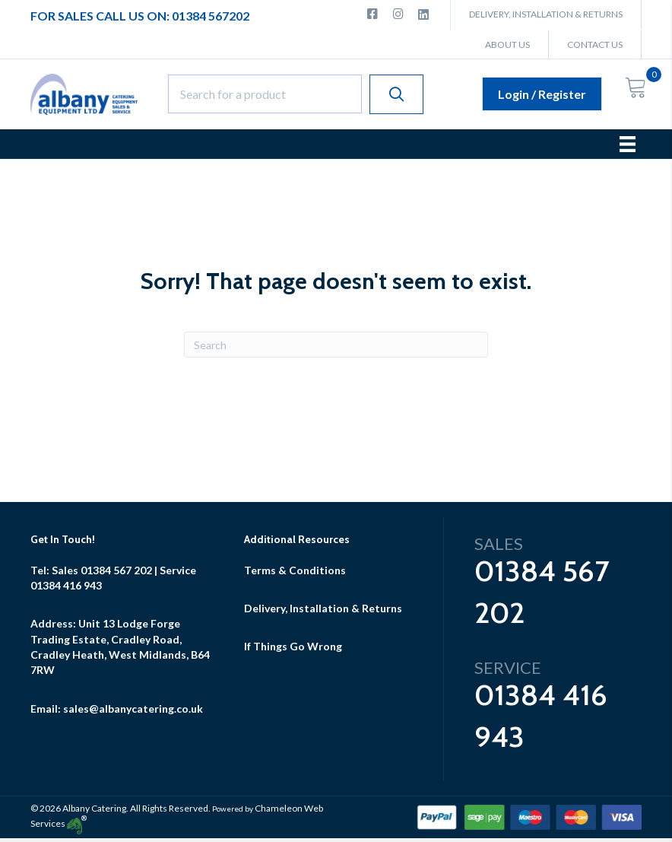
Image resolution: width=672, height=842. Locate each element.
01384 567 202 (116, 570)
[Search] (336, 344)
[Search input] (265, 94)
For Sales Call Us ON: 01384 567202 (139, 15)
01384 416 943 (66, 585)
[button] (396, 94)
